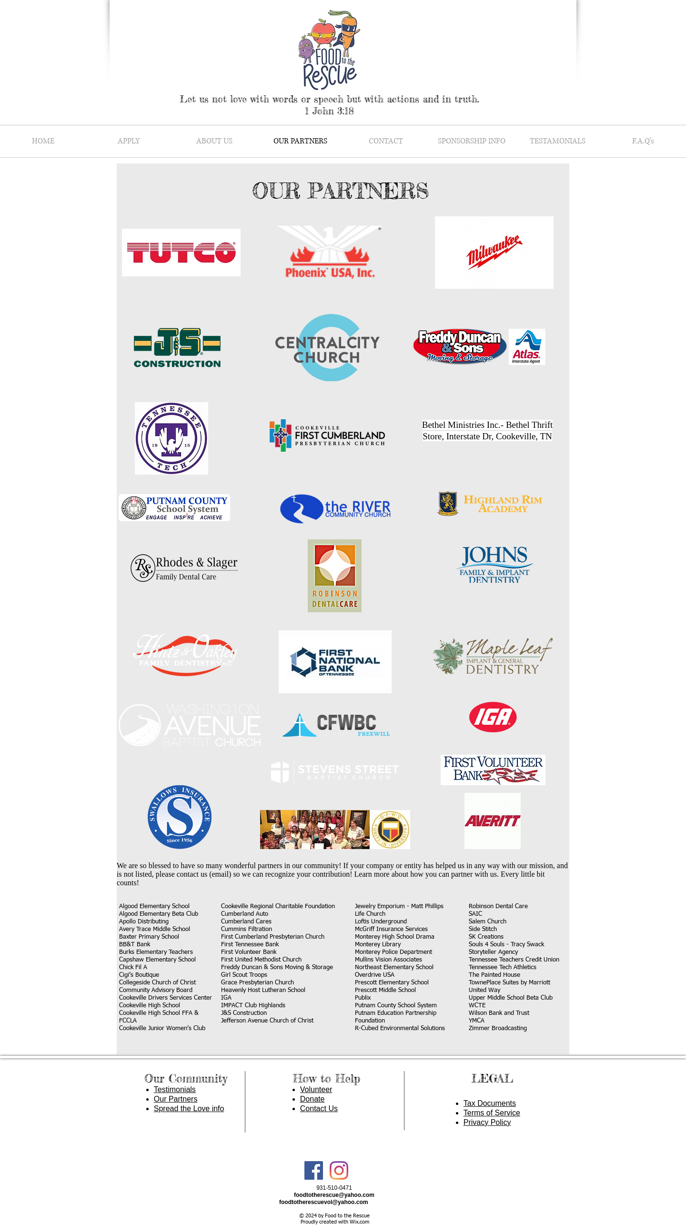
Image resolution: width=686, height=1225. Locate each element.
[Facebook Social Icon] (313, 1170)
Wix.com (359, 1222)
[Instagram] (339, 1170)
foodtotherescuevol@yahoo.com (323, 1202)
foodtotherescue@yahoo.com (334, 1195)
